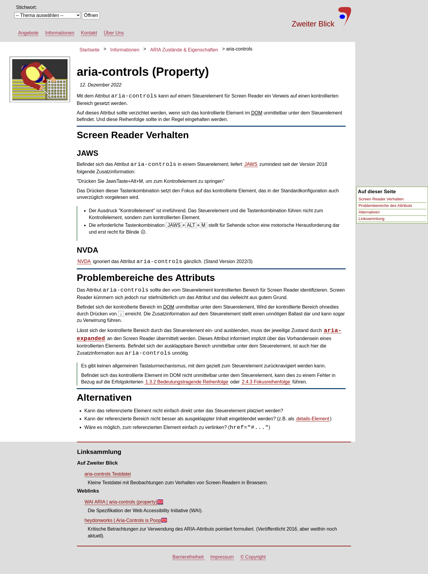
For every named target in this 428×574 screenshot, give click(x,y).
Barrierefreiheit (188, 556)
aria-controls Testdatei (107, 474)
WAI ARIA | (120, 501)
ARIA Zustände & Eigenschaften (184, 49)
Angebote (28, 32)
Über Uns (114, 32)
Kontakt (89, 32)
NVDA (84, 261)
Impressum (222, 556)
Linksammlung (371, 218)
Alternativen (369, 212)
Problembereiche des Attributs (385, 205)
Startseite (89, 49)
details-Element (312, 418)
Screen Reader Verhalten (381, 199)
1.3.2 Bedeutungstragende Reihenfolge (186, 381)
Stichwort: (26, 7)
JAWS (250, 164)
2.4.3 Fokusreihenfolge (266, 381)
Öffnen (91, 15)
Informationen (59, 32)
